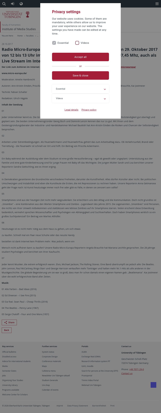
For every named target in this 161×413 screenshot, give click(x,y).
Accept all (80, 57)
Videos (85, 42)
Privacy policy (88, 109)
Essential (63, 42)
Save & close (80, 75)
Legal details (71, 109)
